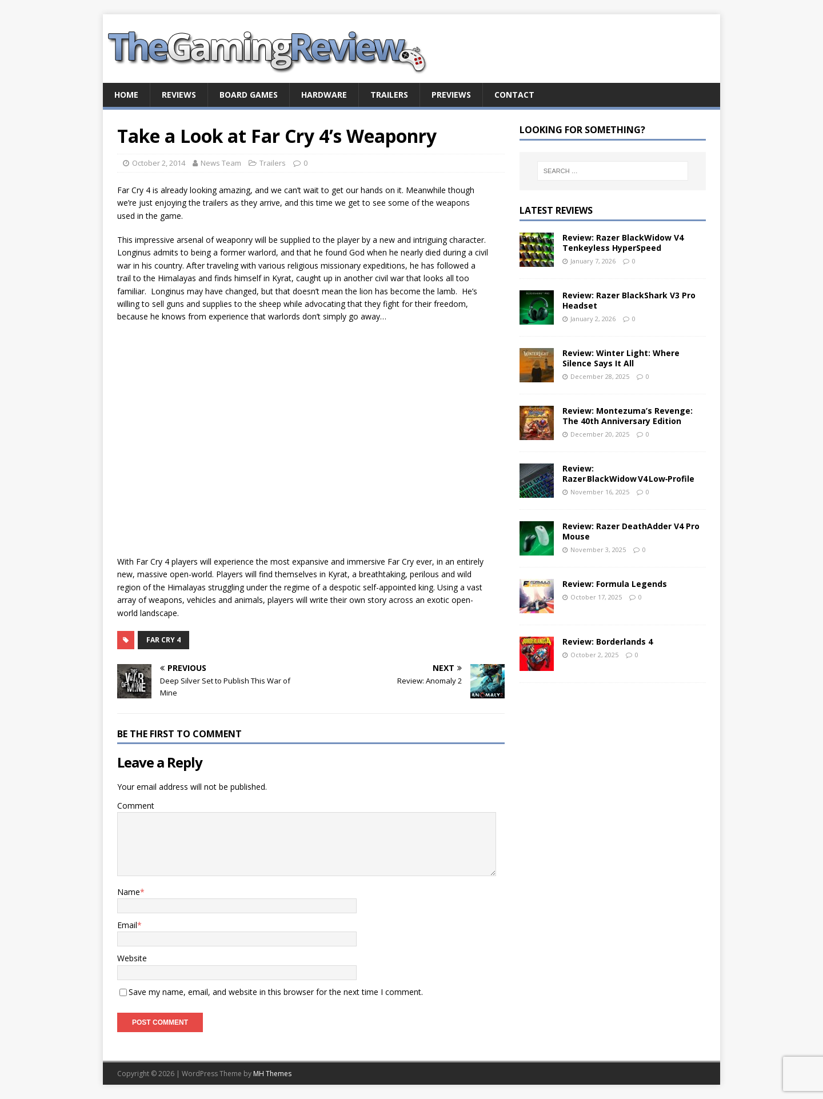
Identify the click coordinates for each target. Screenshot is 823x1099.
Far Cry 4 (163, 640)
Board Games (248, 94)
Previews (451, 94)
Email (127, 925)
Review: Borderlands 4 (607, 641)
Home (126, 94)
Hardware (324, 94)
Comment (135, 805)
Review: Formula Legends (614, 583)
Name (128, 891)
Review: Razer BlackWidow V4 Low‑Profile (628, 473)
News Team (221, 163)
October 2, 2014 (158, 163)
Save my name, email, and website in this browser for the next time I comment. (276, 991)
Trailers (389, 94)
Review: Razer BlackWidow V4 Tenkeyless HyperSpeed (623, 242)
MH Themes (272, 1073)
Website (132, 958)
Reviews (179, 94)
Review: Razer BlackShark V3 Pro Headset (629, 300)
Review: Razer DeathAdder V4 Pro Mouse (631, 531)
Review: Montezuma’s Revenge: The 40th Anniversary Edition (627, 415)
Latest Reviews (556, 210)
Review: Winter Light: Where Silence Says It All (621, 358)
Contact (514, 94)
